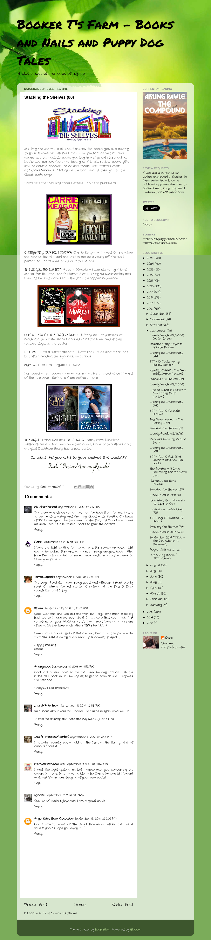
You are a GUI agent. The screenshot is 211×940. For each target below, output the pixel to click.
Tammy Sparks (44, 577)
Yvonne (39, 795)
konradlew (102, 930)
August (155, 565)
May (154, 582)
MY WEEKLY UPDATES (98, 719)
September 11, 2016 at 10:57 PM (87, 764)
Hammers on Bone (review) (163, 482)
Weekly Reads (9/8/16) (165, 495)
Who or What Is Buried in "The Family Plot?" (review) (168, 393)
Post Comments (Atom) (60, 913)
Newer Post (35, 905)
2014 (150, 617)
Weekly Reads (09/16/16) (166, 434)
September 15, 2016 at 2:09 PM (96, 819)
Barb (168, 638)
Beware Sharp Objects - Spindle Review (167, 345)
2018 (150, 298)
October (156, 325)
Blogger (135, 930)
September (158, 331)
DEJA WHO (75, 440)
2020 (151, 286)
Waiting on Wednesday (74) (166, 403)
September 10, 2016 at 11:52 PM (73, 667)
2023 (151, 270)
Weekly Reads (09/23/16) (167, 384)
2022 (151, 275)
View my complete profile (173, 645)
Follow (147, 225)
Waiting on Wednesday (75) (166, 354)
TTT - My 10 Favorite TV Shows (167, 519)
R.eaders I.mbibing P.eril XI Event (168, 441)
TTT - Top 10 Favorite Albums (165, 412)
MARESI (30, 352)
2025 (151, 258)
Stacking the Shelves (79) (167, 527)
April (154, 588)
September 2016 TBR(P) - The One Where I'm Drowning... (167, 541)
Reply (38, 530)
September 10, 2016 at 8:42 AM (77, 577)
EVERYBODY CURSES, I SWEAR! (48, 252)
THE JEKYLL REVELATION (43, 269)
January (156, 605)
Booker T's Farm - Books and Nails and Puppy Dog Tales (95, 42)
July (153, 571)
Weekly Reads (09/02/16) (167, 532)
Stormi (38, 608)
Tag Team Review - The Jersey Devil (166, 421)
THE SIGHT (32, 440)
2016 (150, 309)
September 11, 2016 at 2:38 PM (91, 737)
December (158, 314)
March (155, 594)
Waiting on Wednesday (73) (166, 449)
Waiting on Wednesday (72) (166, 511)
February (157, 599)
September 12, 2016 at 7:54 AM (67, 795)
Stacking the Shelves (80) (167, 490)
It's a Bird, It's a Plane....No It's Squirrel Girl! (167, 502)
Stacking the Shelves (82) (167, 379)
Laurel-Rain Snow (46, 706)
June (154, 577)
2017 (150, 303)
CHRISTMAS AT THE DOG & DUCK (50, 335)
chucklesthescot (45, 507)
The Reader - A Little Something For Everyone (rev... (168, 472)
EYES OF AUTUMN (38, 365)
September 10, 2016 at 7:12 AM (79, 507)
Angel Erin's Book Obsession (53, 819)
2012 (150, 623)
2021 (150, 281)
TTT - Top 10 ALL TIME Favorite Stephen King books (166, 460)
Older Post (122, 905)
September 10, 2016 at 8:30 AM (64, 542)
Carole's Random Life (49, 764)
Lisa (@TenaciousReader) (51, 737)
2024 (151, 264)
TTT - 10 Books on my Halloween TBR (165, 363)
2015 (150, 612)
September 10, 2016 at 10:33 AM (66, 608)
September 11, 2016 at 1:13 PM (80, 706)
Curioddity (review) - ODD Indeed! (165, 556)
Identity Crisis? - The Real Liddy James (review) (168, 372)
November (158, 319)
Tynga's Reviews (41, 170)
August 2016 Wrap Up (165, 550)
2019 (150, 292)
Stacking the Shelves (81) (166, 428)
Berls (37, 542)
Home (80, 905)
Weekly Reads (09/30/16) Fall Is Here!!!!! (167, 337)
